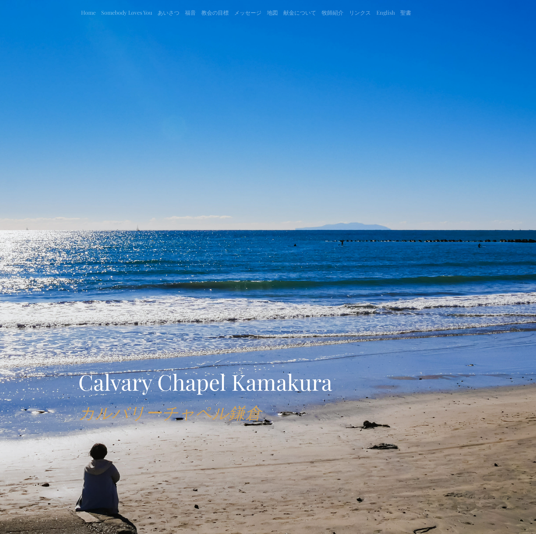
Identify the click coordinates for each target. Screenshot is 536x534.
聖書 (405, 12)
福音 (190, 12)
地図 (272, 12)
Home (88, 12)
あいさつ (168, 12)
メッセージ (248, 12)
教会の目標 (215, 12)
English (385, 12)
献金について (299, 12)
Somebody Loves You (126, 12)
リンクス (360, 12)
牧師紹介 (333, 12)
